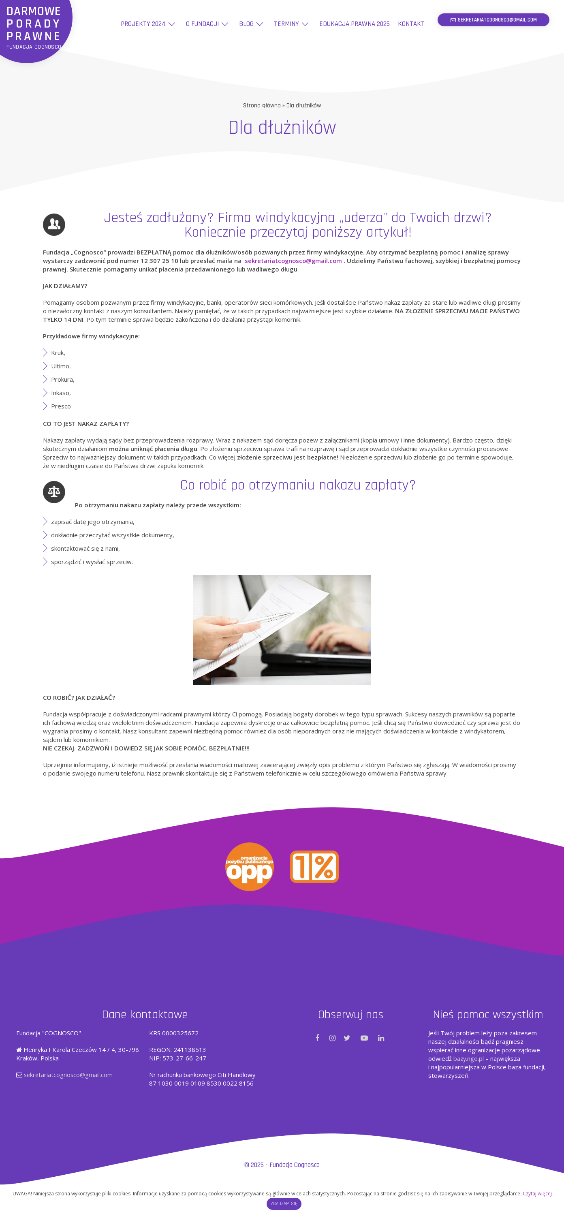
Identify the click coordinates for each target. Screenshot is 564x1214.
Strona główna (262, 105)
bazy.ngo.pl (469, 1058)
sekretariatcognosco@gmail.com (294, 260)
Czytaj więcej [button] (537, 1193)
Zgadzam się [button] (284, 1204)
